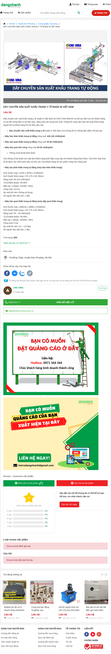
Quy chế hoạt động (9, 646)
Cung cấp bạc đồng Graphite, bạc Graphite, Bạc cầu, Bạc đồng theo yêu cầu (41, 608)
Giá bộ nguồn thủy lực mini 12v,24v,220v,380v (69, 608)
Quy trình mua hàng (47, 646)
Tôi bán (74, 4)
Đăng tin (101, 13)
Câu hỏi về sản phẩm (82, 483)
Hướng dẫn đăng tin (10, 633)
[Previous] (6, 63)
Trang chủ (6, 12)
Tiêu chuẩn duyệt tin (10, 642)
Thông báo (91, 4)
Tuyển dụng (71, 637)
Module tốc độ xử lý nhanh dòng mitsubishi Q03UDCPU (14, 608)
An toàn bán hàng (9, 637)
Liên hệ (69, 646)
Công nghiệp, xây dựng (48, 24)
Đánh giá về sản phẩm (29, 483)
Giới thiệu (70, 633)
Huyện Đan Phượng (26, 24)
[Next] (105, 63)
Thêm (107, 4)
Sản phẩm (24, 12)
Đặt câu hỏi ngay (69, 504)
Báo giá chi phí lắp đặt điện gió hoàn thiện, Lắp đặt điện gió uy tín (96, 608)
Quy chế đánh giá (46, 637)
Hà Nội (12, 24)
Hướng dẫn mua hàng (48, 633)
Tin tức (69, 642)
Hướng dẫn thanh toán (48, 642)
